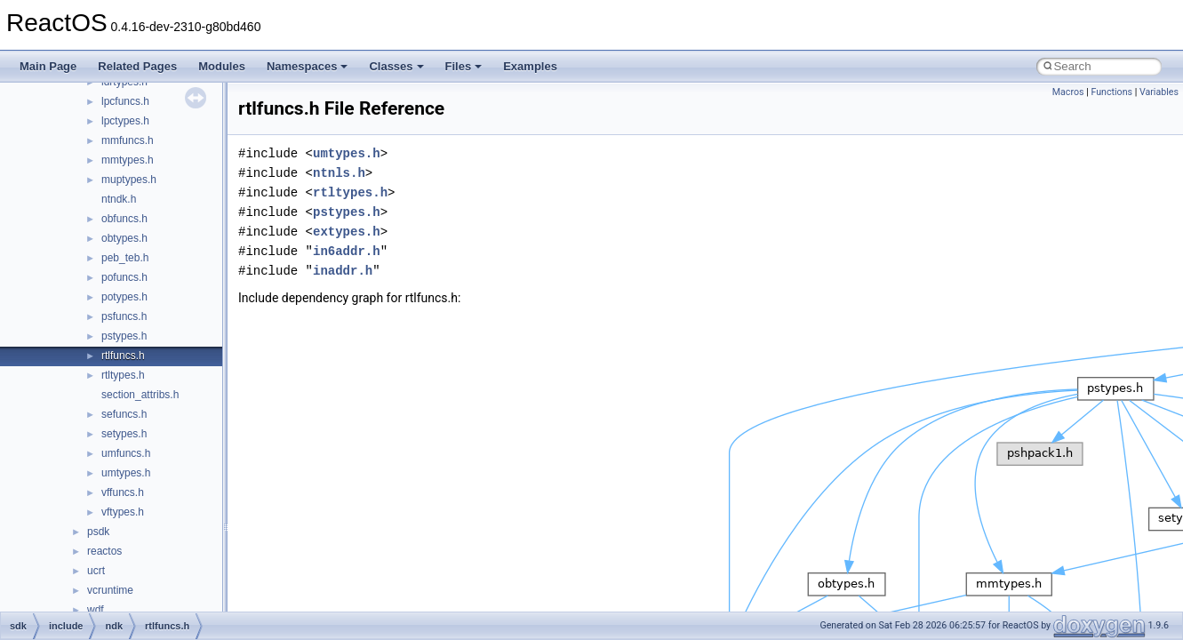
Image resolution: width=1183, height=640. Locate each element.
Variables (1159, 92)
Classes (396, 66)
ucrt (96, 570)
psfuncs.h (124, 316)
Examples (530, 66)
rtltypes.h (123, 375)
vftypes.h (122, 512)
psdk (98, 531)
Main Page (48, 66)
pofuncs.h (124, 277)
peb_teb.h (124, 258)
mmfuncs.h (127, 140)
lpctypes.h (125, 121)
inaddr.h (342, 270)
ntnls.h (339, 172)
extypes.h (346, 231)
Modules (221, 66)
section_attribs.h (140, 394)
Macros (1068, 92)
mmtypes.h (127, 160)
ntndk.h (118, 199)
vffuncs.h (122, 492)
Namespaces (307, 66)
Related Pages (137, 66)
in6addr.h (346, 251)
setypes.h (124, 434)
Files (464, 66)
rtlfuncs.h (123, 355)
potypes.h (124, 297)
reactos (104, 551)
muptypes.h (128, 179)
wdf (95, 610)
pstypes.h (124, 336)
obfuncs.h (124, 218)
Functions (1111, 92)
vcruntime (110, 590)
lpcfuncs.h (125, 101)
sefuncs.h (124, 414)
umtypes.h (125, 473)
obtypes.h (124, 238)
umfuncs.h (125, 453)
